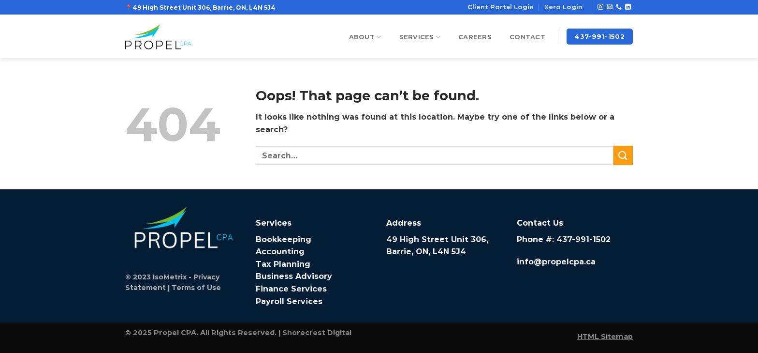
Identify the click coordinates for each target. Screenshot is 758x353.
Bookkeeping (283, 239)
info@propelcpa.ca (556, 261)
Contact (527, 37)
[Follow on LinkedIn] (628, 7)
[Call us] (619, 7)
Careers (475, 37)
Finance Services (291, 288)
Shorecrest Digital (316, 332)
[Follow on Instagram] (600, 7)
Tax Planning (283, 264)
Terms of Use (196, 287)
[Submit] (623, 155)
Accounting (280, 251)
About (365, 37)
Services (420, 37)
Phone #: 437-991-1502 (564, 239)
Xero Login (563, 7)
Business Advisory (294, 276)
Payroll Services (289, 301)
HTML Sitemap (605, 336)
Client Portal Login (500, 7)
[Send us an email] (609, 7)
